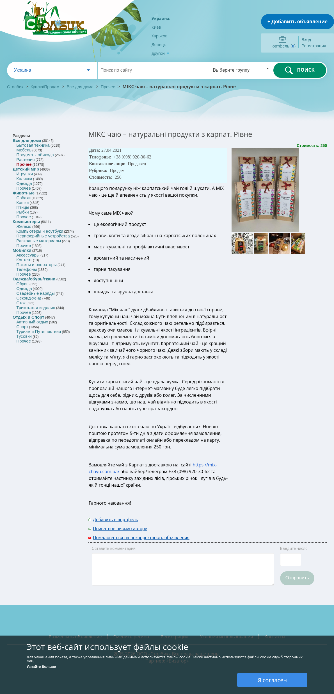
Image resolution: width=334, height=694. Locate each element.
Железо (23, 226)
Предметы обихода (35, 154)
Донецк (159, 44)
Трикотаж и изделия (35, 307)
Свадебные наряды (35, 293)
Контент (24, 259)
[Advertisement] (264, 523)
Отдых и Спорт (28, 317)
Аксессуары (27, 255)
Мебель (23, 150)
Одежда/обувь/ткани (34, 278)
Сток (20, 302)
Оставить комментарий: (114, 548)
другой (160, 53)
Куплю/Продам (46, 86)
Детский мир (26, 169)
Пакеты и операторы (36, 264)
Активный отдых (32, 321)
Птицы (22, 207)
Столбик (15, 86)
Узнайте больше (41, 666)
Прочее (108, 86)
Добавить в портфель (115, 519)
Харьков (159, 35)
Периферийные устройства (43, 235)
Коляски (24, 178)
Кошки (22, 202)
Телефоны (26, 269)
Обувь (22, 283)
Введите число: (294, 548)
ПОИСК (299, 70)
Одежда (24, 183)
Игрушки (24, 173)
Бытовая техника (32, 145)
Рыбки (22, 212)
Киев (156, 27)
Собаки (23, 197)
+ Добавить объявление (297, 21)
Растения (25, 159)
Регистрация (313, 45)
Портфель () (282, 46)
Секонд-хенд (28, 298)
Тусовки (24, 336)
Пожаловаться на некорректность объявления (141, 537)
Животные (24, 192)
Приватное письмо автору (120, 528)
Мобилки (22, 250)
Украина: (161, 18)
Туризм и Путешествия (38, 331)
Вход (306, 39)
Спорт (22, 326)
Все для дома (80, 86)
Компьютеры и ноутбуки (39, 231)
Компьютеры (26, 221)
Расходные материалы (38, 240)
